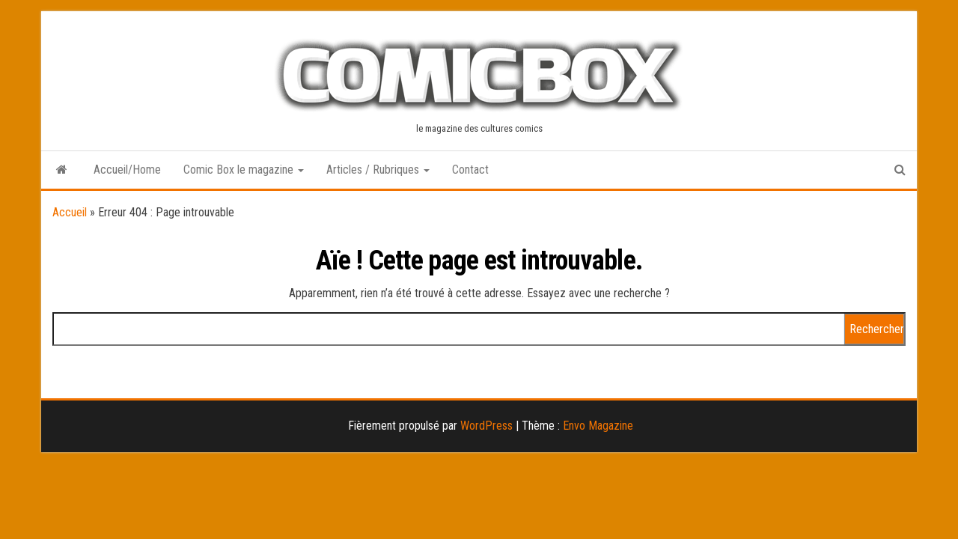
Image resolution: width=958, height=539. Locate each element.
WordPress (486, 425)
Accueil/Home (127, 169)
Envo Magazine (598, 425)
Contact (470, 169)
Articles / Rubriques (378, 169)
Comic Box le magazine (243, 169)
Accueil (69, 212)
